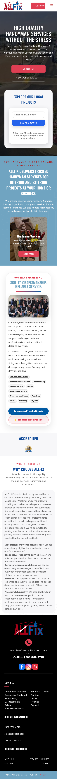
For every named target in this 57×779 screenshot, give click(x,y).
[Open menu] (52, 5)
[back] (5, 239)
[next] (52, 239)
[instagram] (28, 667)
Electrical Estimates (30, 419)
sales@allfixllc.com (14, 733)
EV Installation (16, 386)
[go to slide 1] (28, 451)
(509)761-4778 (34, 657)
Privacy (43, 775)
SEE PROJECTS (28, 122)
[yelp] (35, 667)
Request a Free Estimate (28, 411)
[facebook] (22, 667)
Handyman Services (19, 377)
